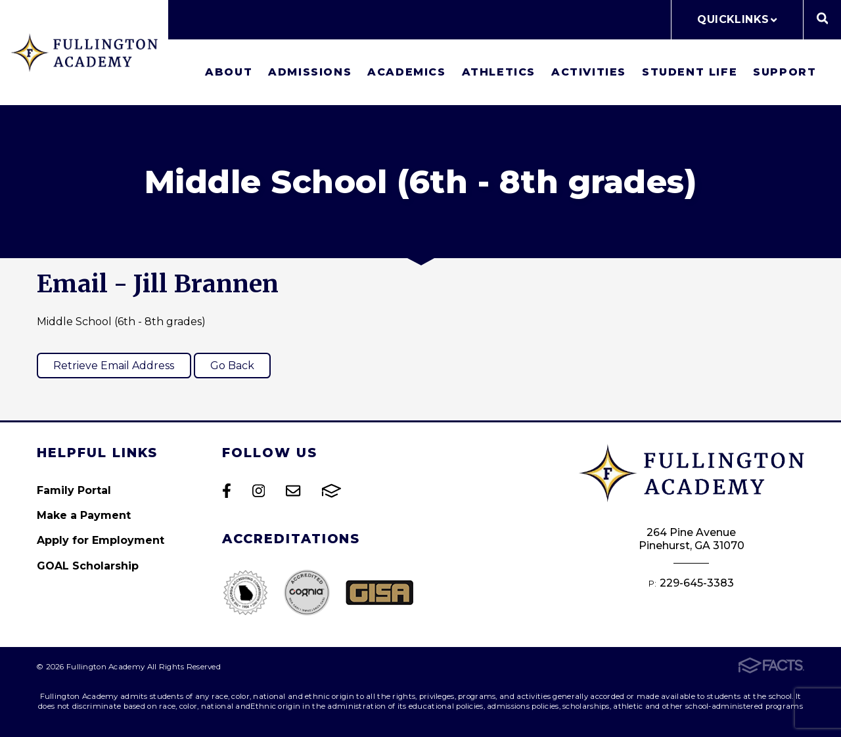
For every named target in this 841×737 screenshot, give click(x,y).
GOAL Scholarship (88, 566)
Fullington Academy (84, 52)
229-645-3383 (697, 583)
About (228, 72)
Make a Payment (84, 515)
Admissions (310, 72)
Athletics (498, 72)
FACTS (331, 490)
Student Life (689, 72)
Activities (588, 72)
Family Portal (74, 490)
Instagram (258, 490)
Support (784, 72)
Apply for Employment (100, 540)
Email (293, 490)
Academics (406, 72)
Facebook (226, 490)
